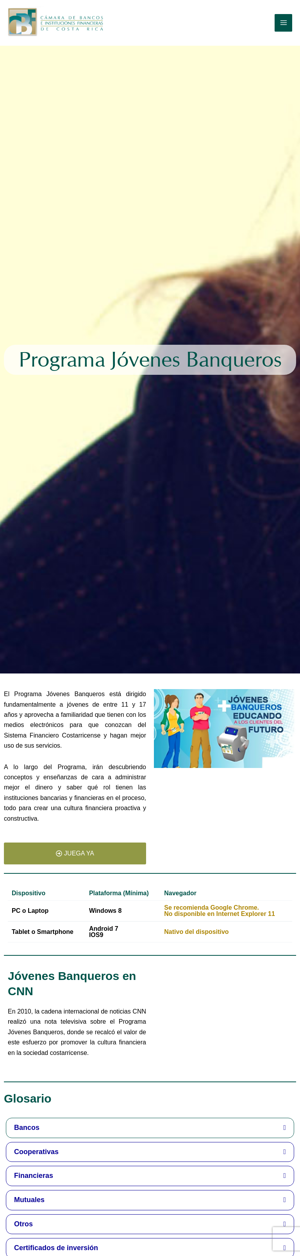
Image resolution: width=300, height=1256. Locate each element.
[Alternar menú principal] (283, 23)
